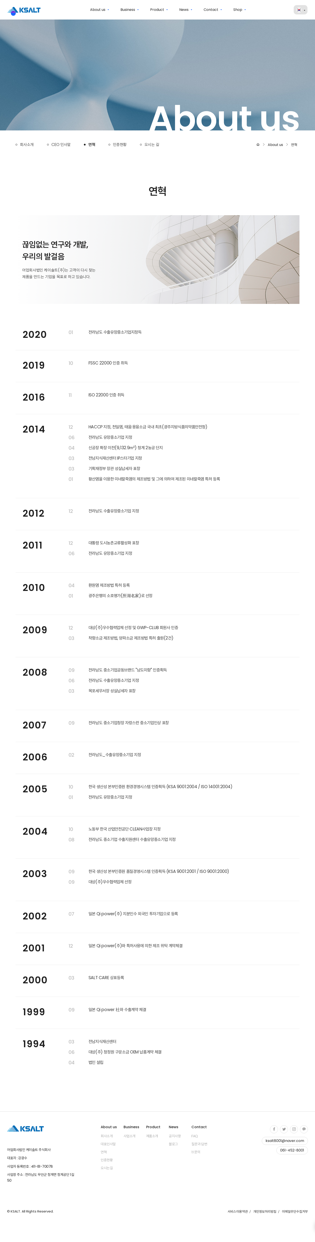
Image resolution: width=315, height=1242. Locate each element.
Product (157, 9)
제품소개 (152, 1136)
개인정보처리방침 (264, 1211)
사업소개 (130, 1136)
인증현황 (120, 144)
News (184, 9)
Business (127, 9)
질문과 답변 (199, 1144)
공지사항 (175, 1136)
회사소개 (27, 144)
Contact (211, 9)
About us (97, 9)
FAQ (194, 1136)
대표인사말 (108, 1144)
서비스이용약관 (238, 1211)
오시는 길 (151, 144)
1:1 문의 (195, 1152)
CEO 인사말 (61, 144)
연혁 (91, 144)
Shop (237, 9)
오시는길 (107, 1168)
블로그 (173, 1144)
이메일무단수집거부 (295, 1211)
